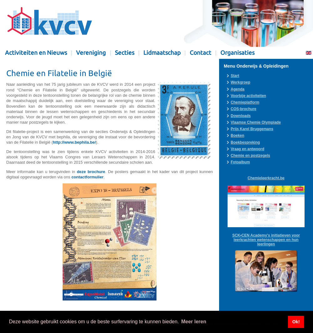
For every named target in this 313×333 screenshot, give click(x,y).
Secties (124, 52)
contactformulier (87, 177)
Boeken (237, 135)
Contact (200, 52)
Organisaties (237, 52)
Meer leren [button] (193, 321)
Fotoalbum (240, 162)
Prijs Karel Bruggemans (252, 129)
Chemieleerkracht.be (266, 178)
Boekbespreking (245, 142)
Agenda (237, 89)
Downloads (241, 116)
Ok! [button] (296, 321)
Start (235, 76)
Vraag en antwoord (247, 149)
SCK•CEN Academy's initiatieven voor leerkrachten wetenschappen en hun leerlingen (266, 239)
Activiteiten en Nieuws (36, 52)
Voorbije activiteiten (248, 96)
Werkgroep (240, 82)
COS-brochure (243, 109)
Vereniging (91, 52)
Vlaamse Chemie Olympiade (256, 122)
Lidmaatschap (162, 52)
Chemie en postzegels (250, 155)
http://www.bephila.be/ (74, 142)
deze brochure (91, 171)
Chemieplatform (245, 102)
